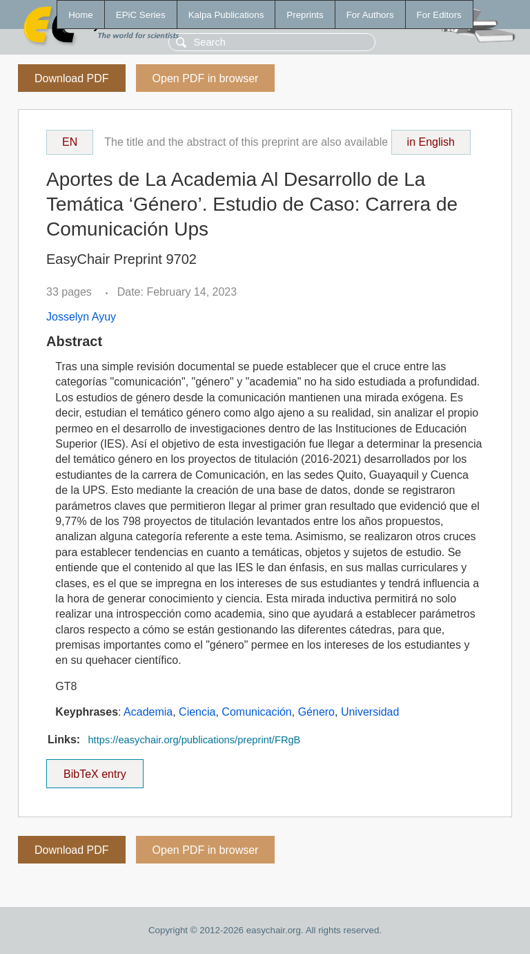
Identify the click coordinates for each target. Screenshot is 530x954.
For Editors (439, 15)
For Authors (370, 15)
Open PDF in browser (206, 78)
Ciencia (197, 712)
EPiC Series (141, 15)
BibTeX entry (94, 769)
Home (80, 15)
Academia (148, 712)
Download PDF (72, 78)
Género (316, 712)
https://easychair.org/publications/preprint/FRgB (194, 739)
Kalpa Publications (226, 15)
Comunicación (256, 712)
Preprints (304, 15)
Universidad (370, 712)
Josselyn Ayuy (81, 317)
